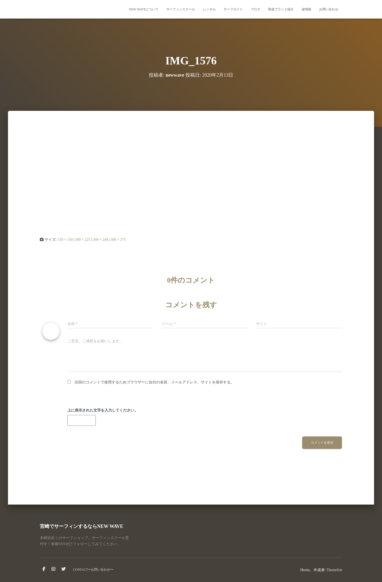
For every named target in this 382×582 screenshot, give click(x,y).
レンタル (209, 9)
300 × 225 (82, 240)
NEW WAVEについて (143, 9)
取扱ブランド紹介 (281, 9)
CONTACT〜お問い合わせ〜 (93, 569)
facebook (44, 569)
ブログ (255, 9)
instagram (53, 569)
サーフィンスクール (180, 9)
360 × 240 (100, 240)
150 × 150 (65, 240)
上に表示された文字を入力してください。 (102, 410)
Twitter (63, 569)
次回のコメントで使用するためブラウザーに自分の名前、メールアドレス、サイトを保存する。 (154, 382)
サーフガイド (233, 9)
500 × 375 (118, 240)
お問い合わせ (328, 9)
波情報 (306, 9)
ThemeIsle (334, 570)
